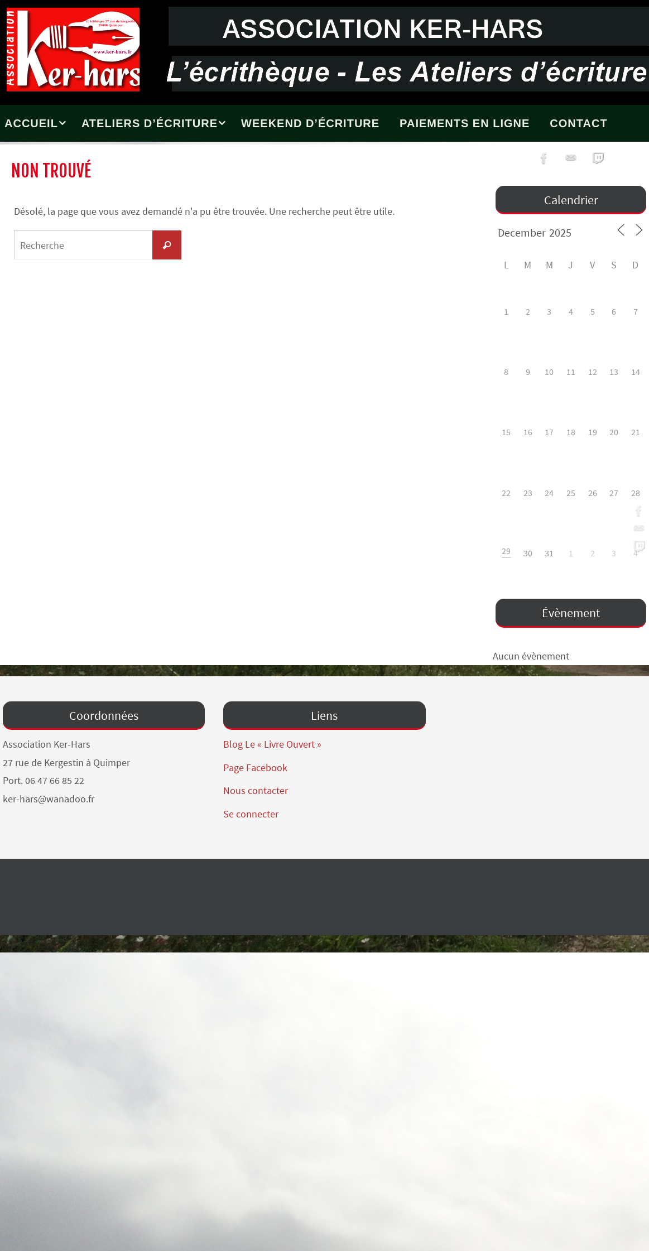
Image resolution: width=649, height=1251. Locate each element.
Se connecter (250, 813)
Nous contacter (255, 790)
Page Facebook (255, 767)
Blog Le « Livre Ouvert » (272, 744)
